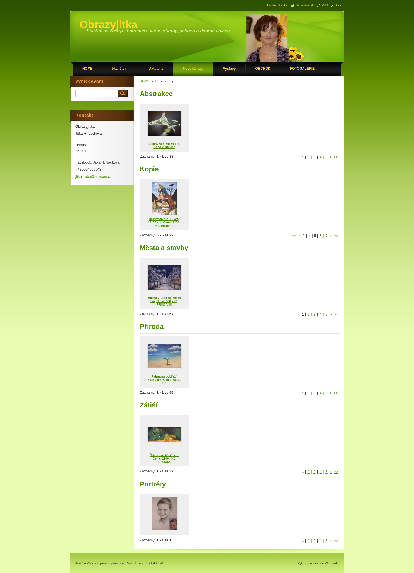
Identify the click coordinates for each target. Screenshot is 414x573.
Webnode (332, 563)
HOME (145, 81)
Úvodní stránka (277, 5)
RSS (325, 5)
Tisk (338, 5)
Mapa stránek (304, 5)
